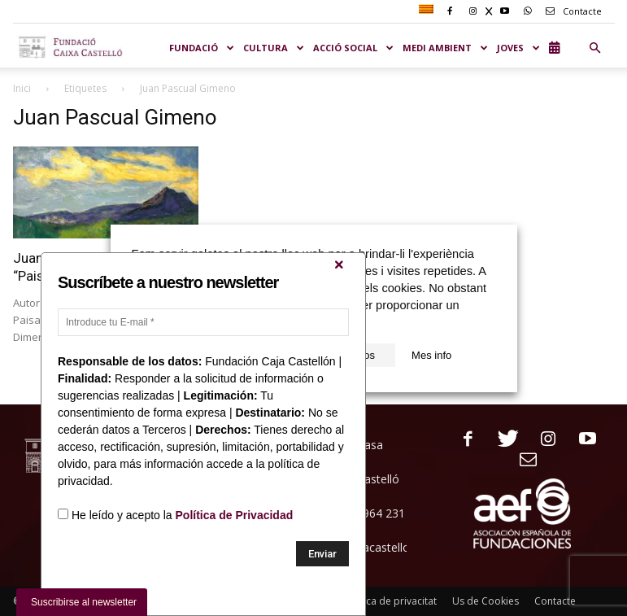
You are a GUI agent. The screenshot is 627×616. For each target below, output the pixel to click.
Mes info (431, 355)
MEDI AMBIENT (446, 48)
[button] (595, 48)
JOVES (519, 48)
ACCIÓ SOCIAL (353, 48)
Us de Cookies (485, 601)
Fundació (202, 48)
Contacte (571, 11)
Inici (22, 88)
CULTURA (274, 48)
